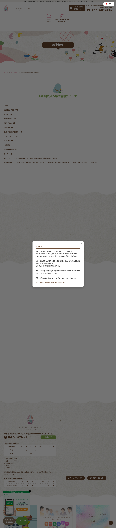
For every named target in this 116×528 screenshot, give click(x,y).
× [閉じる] (81, 243)
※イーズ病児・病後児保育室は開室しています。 (51, 282)
